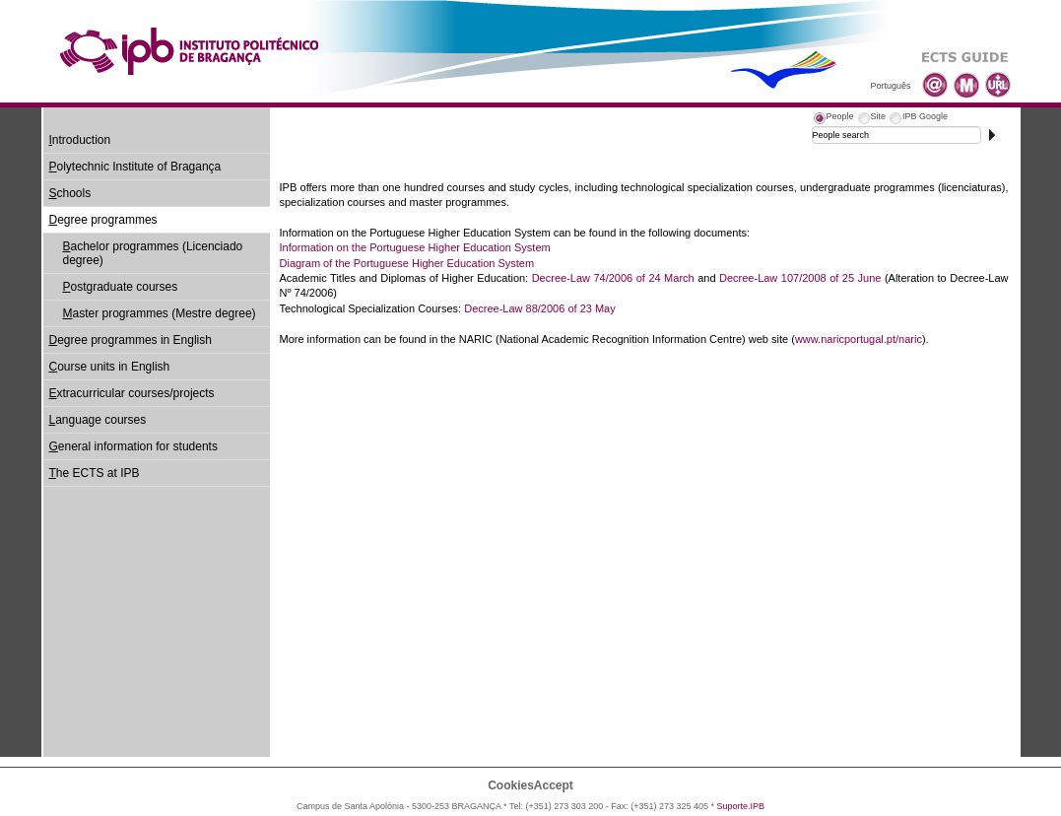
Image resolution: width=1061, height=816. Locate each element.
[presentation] (833, 119)
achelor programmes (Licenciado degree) (153, 253)
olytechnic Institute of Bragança (135, 166)
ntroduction (80, 140)
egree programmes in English (130, 340)
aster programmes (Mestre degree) (159, 313)
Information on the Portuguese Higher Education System (415, 247)
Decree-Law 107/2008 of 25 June (800, 278)
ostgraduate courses (120, 287)
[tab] (833, 119)
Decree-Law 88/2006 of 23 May (539, 308)
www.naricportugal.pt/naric (858, 339)
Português (890, 86)
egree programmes (103, 220)
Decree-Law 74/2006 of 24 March (613, 278)
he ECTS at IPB (94, 473)
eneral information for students (133, 446)
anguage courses (98, 420)
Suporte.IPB (741, 806)
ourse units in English (109, 367)
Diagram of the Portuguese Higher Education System (407, 263)
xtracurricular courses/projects (132, 393)
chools (70, 193)
